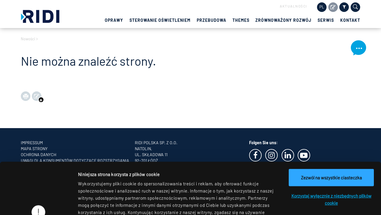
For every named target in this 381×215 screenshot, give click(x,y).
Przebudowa (211, 20)
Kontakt (350, 20)
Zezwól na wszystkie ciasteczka (331, 130)
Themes (240, 20)
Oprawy (114, 20)
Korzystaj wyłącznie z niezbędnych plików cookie (331, 152)
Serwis (326, 20)
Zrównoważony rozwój (283, 20)
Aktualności (293, 6)
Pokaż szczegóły (308, 203)
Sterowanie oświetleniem (159, 20)
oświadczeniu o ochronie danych (128, 179)
